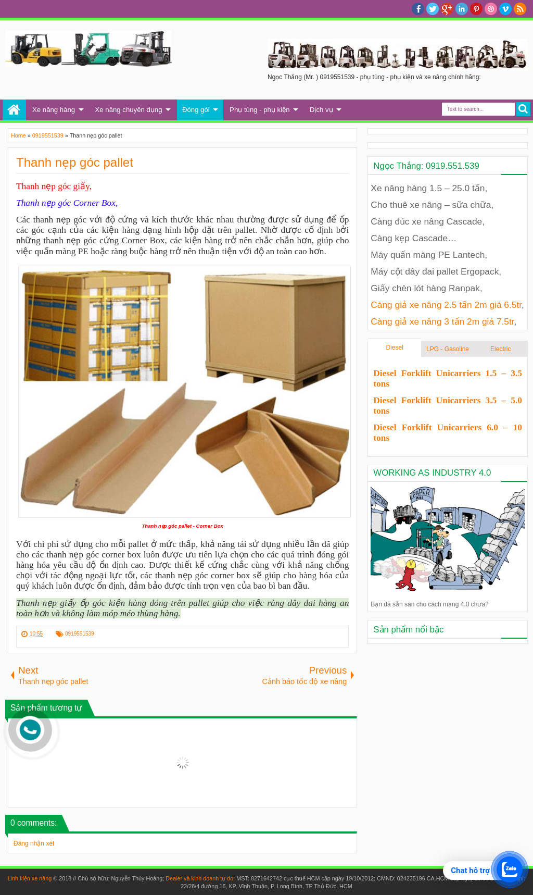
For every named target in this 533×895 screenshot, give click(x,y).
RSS (520, 9)
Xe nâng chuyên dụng (128, 110)
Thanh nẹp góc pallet (74, 162)
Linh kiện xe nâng (30, 878)
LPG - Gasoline (447, 349)
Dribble (491, 9)
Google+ (447, 9)
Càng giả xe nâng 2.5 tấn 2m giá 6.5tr (446, 305)
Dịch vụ (321, 110)
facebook (418, 9)
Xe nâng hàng (53, 110)
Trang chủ (14, 110)
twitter (432, 9)
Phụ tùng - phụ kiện (259, 110)
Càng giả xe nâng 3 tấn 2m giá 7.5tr (442, 321)
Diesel (394, 347)
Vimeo (505, 9)
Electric (500, 349)
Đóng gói (196, 110)
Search (523, 109)
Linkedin (461, 9)
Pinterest (476, 9)
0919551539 (79, 634)
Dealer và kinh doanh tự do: (201, 878)
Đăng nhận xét (34, 843)
